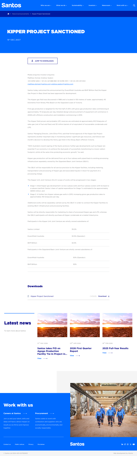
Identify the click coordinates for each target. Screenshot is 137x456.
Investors (93, 5)
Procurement (41, 413)
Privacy (30, 444)
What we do (61, 5)
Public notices (19, 444)
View (39, 358)
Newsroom (106, 5)
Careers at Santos (12, 413)
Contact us (7, 444)
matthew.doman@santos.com (39, 84)
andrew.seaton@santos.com (62, 84)
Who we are (46, 5)
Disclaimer (41, 444)
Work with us (122, 5)
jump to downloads (42, 61)
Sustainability (78, 5)
